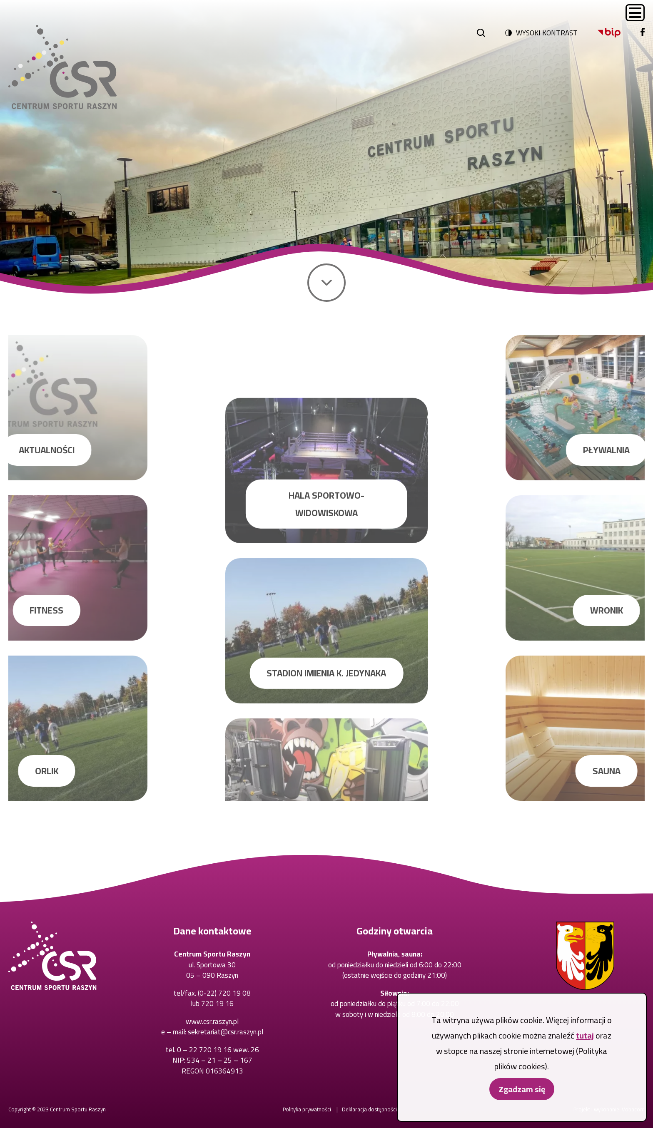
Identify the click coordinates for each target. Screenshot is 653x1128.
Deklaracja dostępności (369, 1109)
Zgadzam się (521, 1091)
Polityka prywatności (307, 1109)
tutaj (585, 1038)
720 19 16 (217, 1003)
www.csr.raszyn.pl (212, 1021)
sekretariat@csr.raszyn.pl (225, 1032)
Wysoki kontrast (547, 33)
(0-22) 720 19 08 (224, 993)
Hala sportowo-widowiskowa (326, 642)
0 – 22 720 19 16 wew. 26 (218, 1049)
